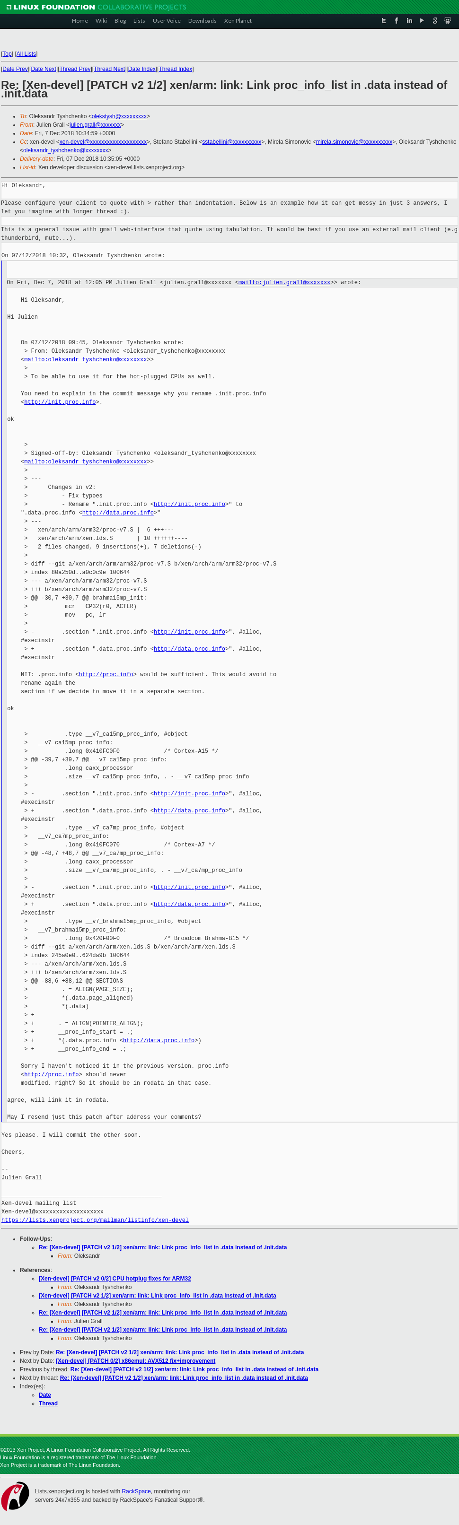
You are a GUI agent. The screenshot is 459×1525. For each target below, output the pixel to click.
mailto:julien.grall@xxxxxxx (284, 283)
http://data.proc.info (118, 513)
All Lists (26, 54)
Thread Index (176, 69)
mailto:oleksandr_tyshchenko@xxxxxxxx (85, 360)
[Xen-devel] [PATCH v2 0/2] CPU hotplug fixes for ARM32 (115, 1278)
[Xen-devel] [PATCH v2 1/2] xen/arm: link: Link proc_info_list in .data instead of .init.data (157, 1295)
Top (6, 54)
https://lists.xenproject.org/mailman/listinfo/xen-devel (95, 1220)
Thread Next (109, 69)
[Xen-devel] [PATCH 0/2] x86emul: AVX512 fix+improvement (135, 1361)
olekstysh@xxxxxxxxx (119, 116)
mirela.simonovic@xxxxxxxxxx (354, 142)
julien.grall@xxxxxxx (95, 125)
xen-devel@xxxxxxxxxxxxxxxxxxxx (103, 142)
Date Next (43, 69)
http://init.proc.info (60, 402)
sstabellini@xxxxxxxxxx (231, 142)
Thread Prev (74, 69)
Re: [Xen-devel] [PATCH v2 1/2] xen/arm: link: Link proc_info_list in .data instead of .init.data (163, 1247)
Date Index (142, 69)
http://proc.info (106, 675)
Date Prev (14, 69)
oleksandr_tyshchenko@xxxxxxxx (65, 150)
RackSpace (136, 1491)
